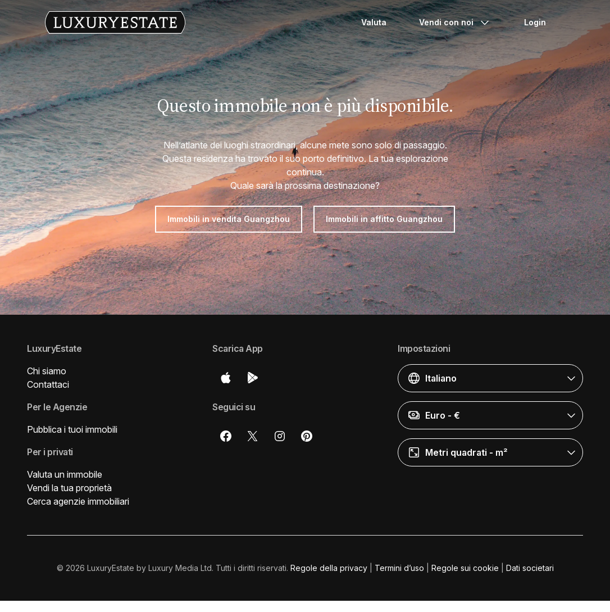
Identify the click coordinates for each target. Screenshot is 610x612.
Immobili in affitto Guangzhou (384, 219)
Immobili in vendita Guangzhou (228, 219)
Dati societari (530, 568)
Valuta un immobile (64, 474)
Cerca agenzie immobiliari (78, 501)
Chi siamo (46, 371)
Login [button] (535, 22)
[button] (490, 378)
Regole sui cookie (465, 568)
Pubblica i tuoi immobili (72, 429)
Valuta (373, 22)
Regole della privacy (328, 568)
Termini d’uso (399, 568)
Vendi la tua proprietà (69, 487)
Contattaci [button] (48, 384)
